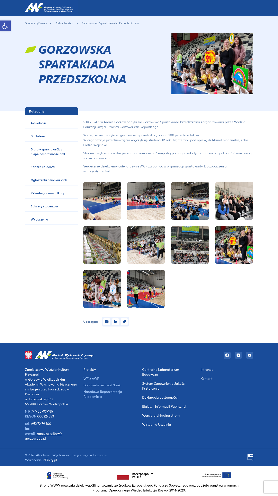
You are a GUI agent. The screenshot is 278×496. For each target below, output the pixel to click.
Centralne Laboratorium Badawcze (160, 372)
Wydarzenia (39, 219)
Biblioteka (38, 136)
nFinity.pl (50, 460)
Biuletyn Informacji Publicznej (164, 406)
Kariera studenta (43, 167)
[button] (5, 25)
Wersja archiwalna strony (161, 415)
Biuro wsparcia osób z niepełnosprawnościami (48, 151)
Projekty (89, 369)
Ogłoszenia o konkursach (49, 180)
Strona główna (36, 23)
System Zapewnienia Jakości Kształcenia (163, 385)
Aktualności (64, 23)
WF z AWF (91, 378)
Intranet (207, 369)
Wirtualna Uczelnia (156, 424)
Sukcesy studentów (44, 206)
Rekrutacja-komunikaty (47, 193)
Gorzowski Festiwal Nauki (102, 385)
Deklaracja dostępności (160, 397)
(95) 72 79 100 (41, 423)
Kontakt (207, 378)
